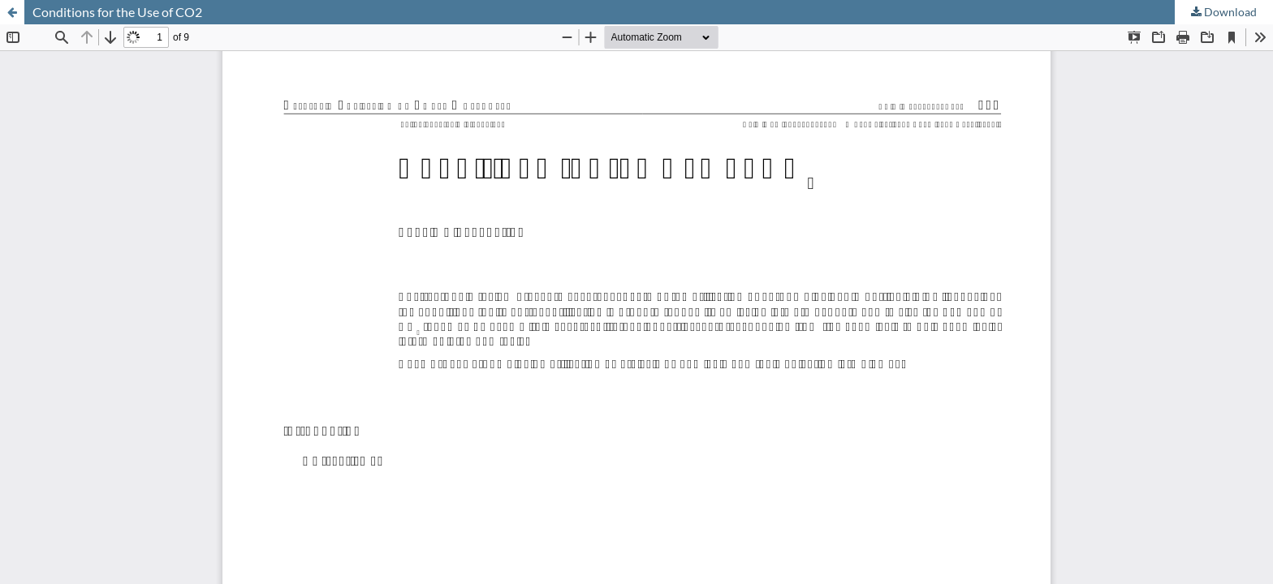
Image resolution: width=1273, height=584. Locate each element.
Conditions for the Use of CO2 (117, 11)
